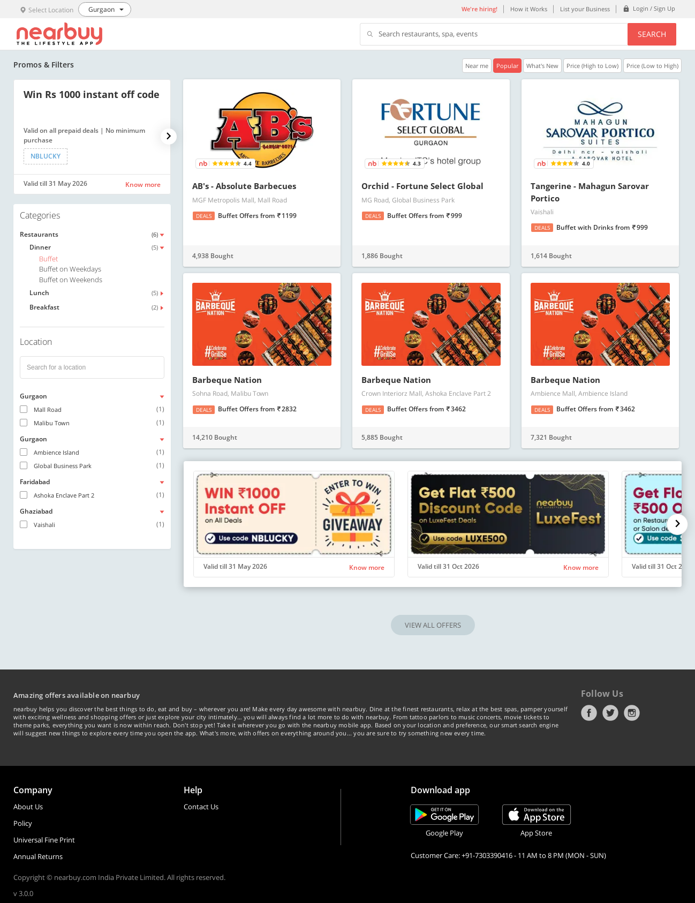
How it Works (528, 9)
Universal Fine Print (44, 840)
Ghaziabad (36, 511)
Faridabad (35, 481)
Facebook (589, 713)
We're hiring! (479, 9)
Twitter (610, 713)
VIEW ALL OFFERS (433, 625)
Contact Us (201, 806)
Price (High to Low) (592, 66)
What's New (542, 66)
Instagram (632, 713)
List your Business (585, 9)
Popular (507, 66)
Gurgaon (33, 396)
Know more (143, 184)
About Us (28, 806)
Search (652, 34)
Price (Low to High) (652, 66)
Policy (22, 823)
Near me (476, 66)
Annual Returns (38, 856)
